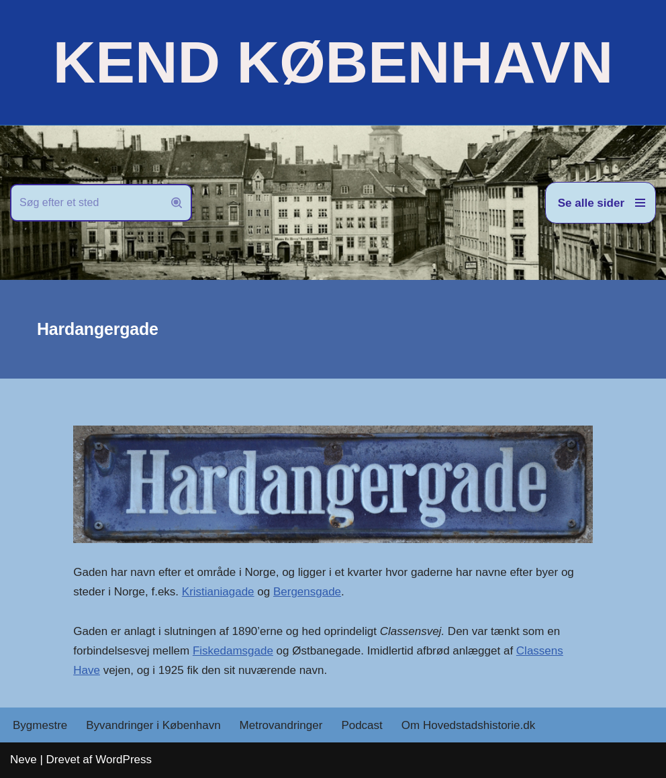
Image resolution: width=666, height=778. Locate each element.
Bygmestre (40, 725)
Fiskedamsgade (233, 650)
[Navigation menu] (600, 203)
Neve (23, 759)
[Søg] (86, 203)
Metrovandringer (281, 725)
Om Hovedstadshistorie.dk (468, 725)
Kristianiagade (218, 591)
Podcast (361, 725)
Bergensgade (307, 591)
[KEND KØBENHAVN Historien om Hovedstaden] (333, 62)
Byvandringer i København (153, 725)
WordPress (123, 759)
